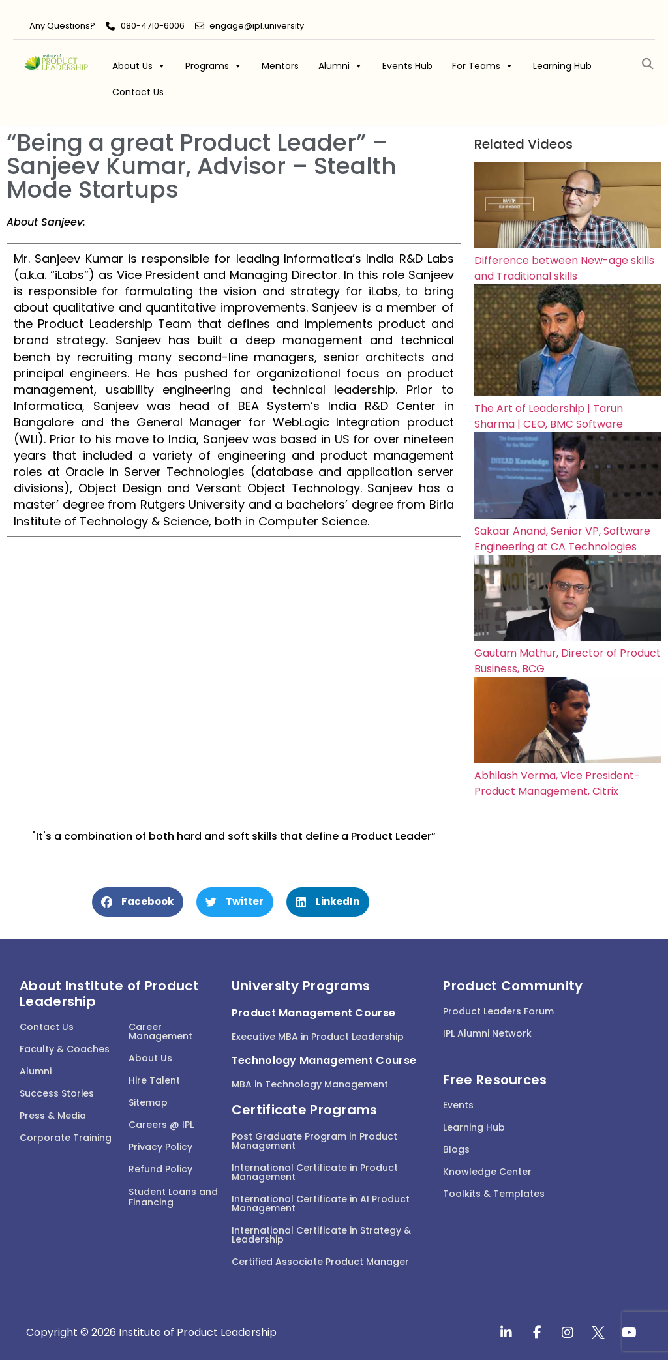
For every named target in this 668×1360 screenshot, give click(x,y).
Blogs (456, 1149)
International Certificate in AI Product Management (321, 1203)
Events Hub (407, 65)
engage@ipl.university (256, 26)
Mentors (280, 65)
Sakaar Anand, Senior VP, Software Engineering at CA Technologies (562, 539)
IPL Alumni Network (487, 1033)
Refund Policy (160, 1168)
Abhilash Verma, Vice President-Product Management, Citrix (557, 783)
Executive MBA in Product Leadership (318, 1036)
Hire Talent (154, 1080)
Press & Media (53, 1115)
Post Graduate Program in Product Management (314, 1141)
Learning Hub (562, 65)
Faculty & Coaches (65, 1049)
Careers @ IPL (161, 1124)
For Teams (482, 66)
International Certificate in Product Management (315, 1172)
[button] (647, 64)
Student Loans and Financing (173, 1197)
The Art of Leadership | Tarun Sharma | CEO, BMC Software (548, 416)
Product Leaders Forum (498, 1011)
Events (458, 1105)
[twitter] (598, 1332)
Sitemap (148, 1102)
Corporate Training (66, 1137)
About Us (139, 66)
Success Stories (57, 1093)
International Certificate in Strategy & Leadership (321, 1235)
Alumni (340, 66)
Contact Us (138, 91)
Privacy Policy (160, 1146)
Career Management (160, 1031)
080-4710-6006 (153, 26)
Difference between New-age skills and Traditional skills (564, 268)
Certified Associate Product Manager (320, 1261)
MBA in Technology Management (310, 1084)
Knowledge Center (487, 1171)
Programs (213, 66)
